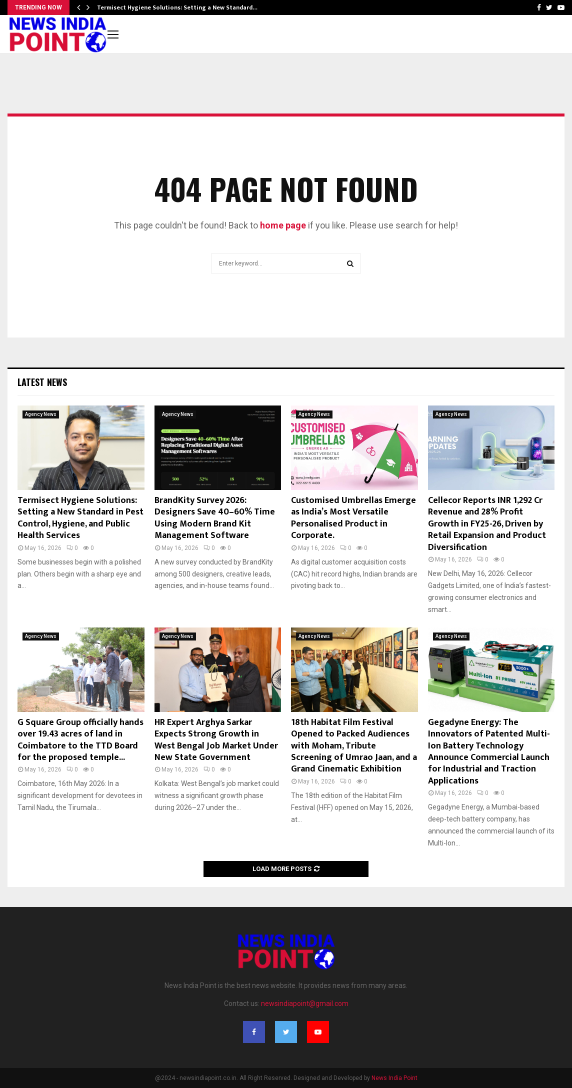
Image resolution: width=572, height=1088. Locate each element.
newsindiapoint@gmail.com (304, 1004)
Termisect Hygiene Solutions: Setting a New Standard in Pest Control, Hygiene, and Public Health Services (81, 518)
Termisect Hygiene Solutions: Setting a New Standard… (177, 7)
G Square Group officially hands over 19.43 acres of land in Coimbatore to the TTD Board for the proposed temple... (81, 740)
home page (283, 225)
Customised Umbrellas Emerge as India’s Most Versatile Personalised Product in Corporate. (353, 518)
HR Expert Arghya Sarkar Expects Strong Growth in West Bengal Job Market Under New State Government (216, 740)
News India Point (395, 1078)
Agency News (40, 414)
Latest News (42, 382)
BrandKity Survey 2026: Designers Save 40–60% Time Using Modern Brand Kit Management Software (214, 518)
